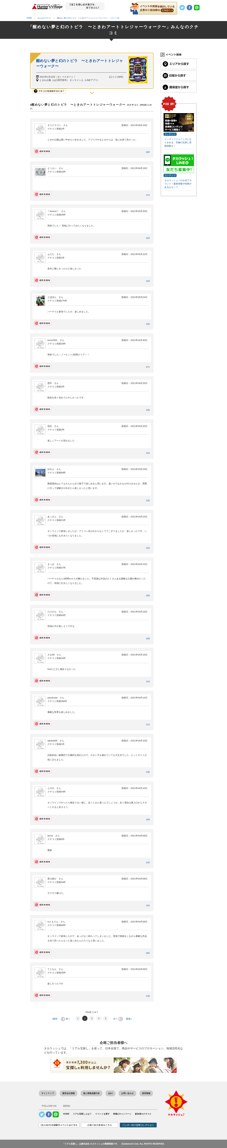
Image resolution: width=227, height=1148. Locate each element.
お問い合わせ (127, 1093)
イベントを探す (102, 1114)
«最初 (55, 1018)
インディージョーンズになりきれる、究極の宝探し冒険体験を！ (178, 142)
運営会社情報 (68, 1093)
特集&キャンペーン (122, 1114)
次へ (118, 1018)
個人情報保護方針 (91, 1093)
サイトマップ (47, 1093)
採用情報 (146, 1093)
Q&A (110, 1093)
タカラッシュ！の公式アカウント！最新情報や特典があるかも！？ (178, 183)
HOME (66, 1114)
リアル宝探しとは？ (82, 1114)
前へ (65, 1018)
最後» (129, 1018)
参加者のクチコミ (143, 1114)
